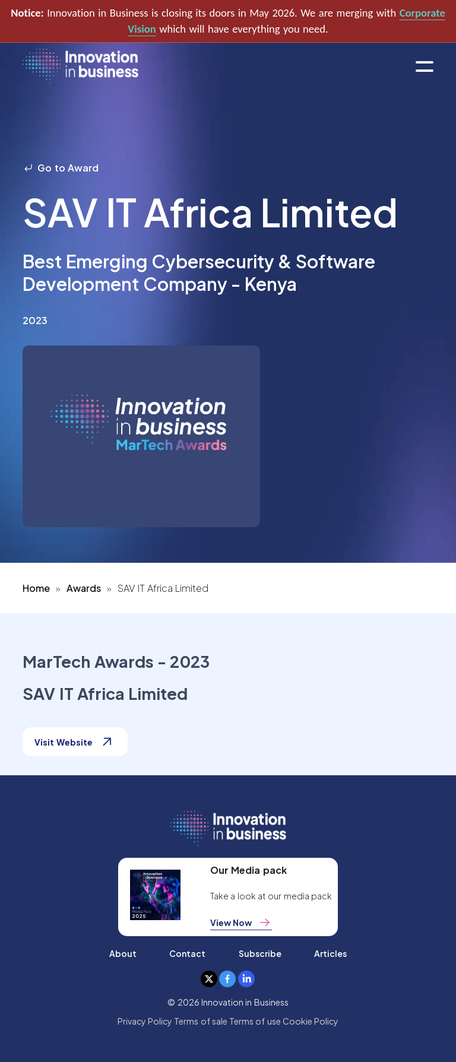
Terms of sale (200, 1021)
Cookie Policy (310, 1021)
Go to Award (61, 167)
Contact (187, 953)
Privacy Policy (145, 1021)
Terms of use (255, 1021)
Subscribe (260, 953)
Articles (330, 953)
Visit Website (74, 741)
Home (36, 588)
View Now (241, 922)
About (123, 953)
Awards (83, 588)
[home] (80, 67)
